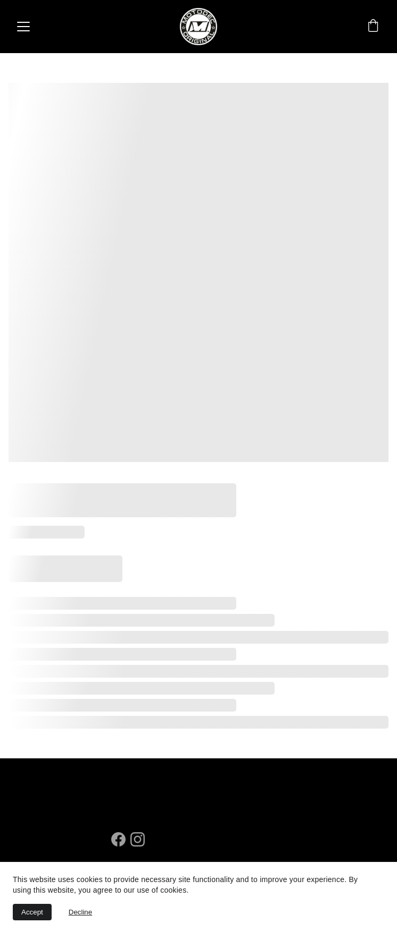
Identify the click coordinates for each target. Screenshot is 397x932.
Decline (80, 912)
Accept (32, 912)
